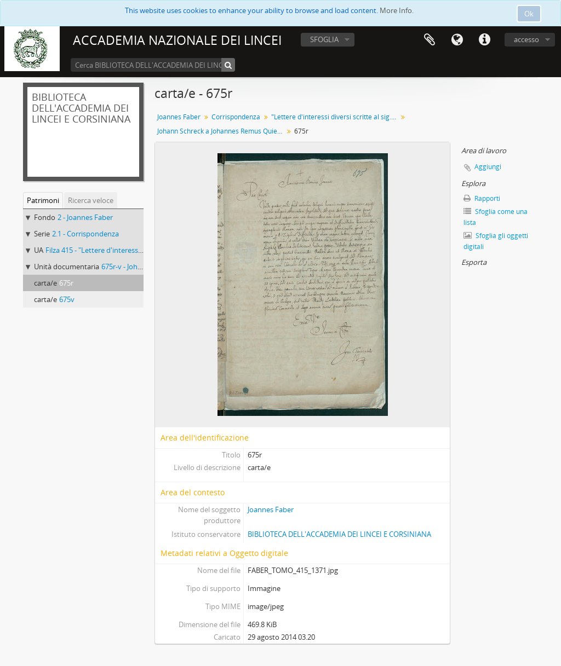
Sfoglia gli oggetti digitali (495, 241)
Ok (529, 14)
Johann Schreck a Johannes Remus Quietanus (221, 131)
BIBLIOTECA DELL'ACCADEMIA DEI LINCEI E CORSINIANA (339, 534)
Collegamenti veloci (484, 40)
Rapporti (481, 198)
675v (67, 299)
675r (66, 283)
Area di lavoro (429, 40)
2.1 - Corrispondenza (85, 234)
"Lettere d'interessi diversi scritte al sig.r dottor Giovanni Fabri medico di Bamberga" (335, 116)
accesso (526, 39)
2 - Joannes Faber (85, 217)
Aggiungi (487, 166)
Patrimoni (43, 200)
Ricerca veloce (90, 200)
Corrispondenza (235, 116)
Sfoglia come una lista (495, 217)
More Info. (397, 10)
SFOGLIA (324, 39)
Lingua (457, 40)
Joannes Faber (179, 116)
